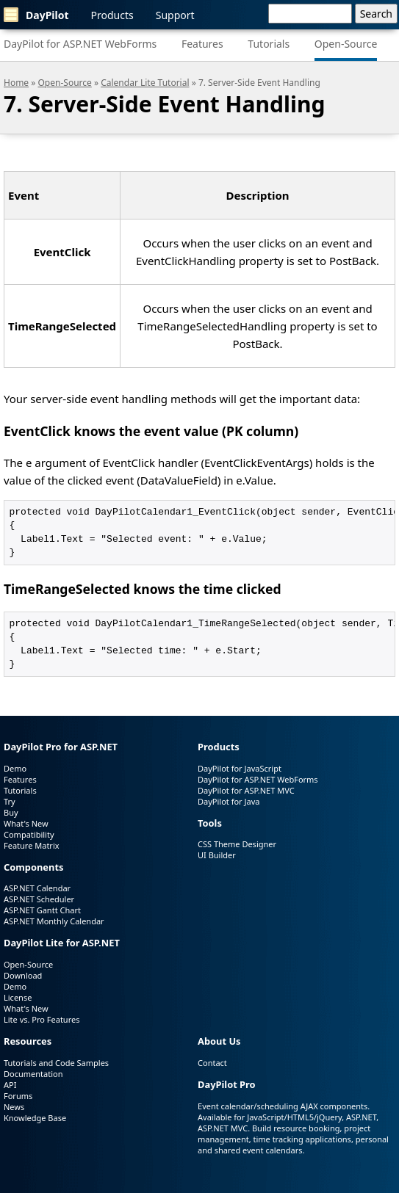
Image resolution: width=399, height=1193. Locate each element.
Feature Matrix (32, 845)
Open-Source (346, 44)
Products (112, 15)
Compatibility (29, 834)
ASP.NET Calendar (37, 887)
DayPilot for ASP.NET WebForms (80, 44)
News (14, 1106)
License (18, 997)
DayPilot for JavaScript (239, 768)
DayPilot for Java (228, 801)
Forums (18, 1095)
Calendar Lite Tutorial (145, 82)
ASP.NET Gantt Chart (42, 909)
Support (175, 15)
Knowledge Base (35, 1117)
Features (202, 44)
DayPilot (36, 14)
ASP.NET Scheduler (39, 898)
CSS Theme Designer (237, 843)
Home (16, 82)
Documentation (33, 1073)
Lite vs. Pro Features (41, 1019)
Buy (11, 812)
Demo (15, 768)
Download (23, 975)
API (10, 1084)
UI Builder (217, 854)
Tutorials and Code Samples (56, 1062)
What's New (26, 823)
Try (9, 801)
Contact (212, 1062)
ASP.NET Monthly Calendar (54, 921)
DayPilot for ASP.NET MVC (246, 790)
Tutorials (269, 44)
